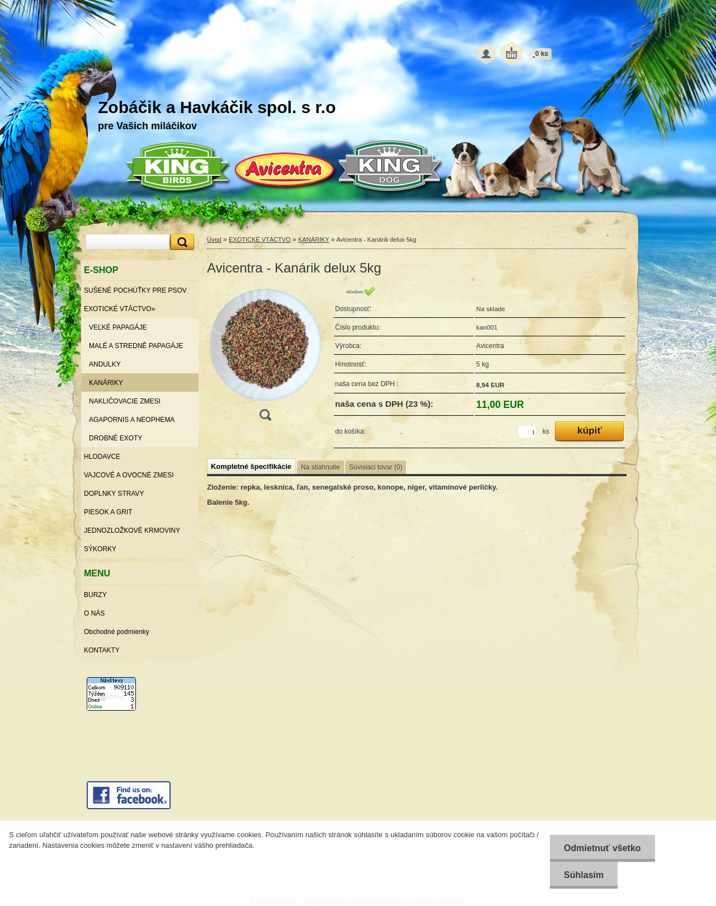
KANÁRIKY (106, 383)
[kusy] (527, 432)
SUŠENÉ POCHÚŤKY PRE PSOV (135, 290)
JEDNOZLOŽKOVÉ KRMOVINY (132, 530)
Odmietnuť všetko (602, 848)
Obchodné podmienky (116, 632)
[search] (181, 242)
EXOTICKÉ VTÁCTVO (260, 239)
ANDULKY (105, 364)
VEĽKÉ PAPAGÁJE (118, 327)
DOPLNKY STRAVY (114, 493)
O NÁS (94, 613)
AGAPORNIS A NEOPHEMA (132, 420)
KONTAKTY (102, 650)
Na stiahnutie (320, 467)
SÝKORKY (100, 549)
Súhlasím (584, 875)
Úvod (214, 239)
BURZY (95, 595)
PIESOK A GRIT (108, 512)
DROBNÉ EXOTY (115, 438)
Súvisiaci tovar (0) (375, 467)
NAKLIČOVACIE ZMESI (125, 401)
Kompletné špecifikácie (251, 466)
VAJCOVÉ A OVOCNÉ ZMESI (128, 475)
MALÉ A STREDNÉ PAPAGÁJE (136, 346)
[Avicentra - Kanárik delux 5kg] (265, 357)
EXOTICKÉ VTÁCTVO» (119, 309)
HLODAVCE (102, 457)
